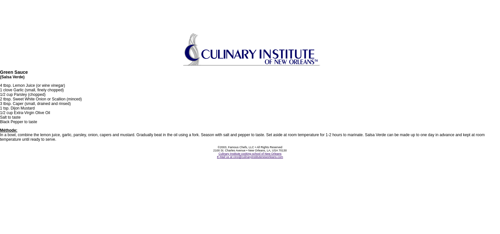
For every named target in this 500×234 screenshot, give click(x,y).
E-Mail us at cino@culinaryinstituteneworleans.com (250, 157)
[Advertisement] (250, 14)
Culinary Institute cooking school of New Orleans (250, 153)
